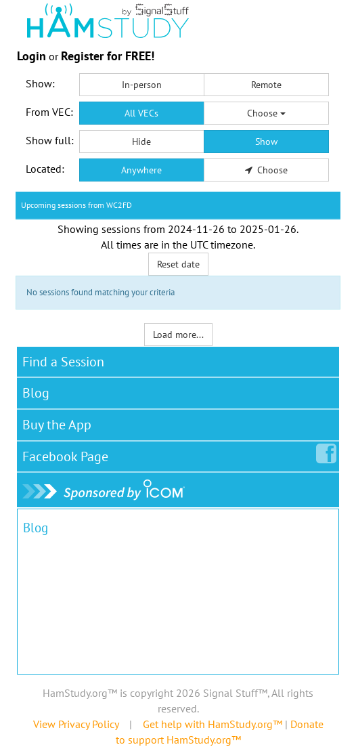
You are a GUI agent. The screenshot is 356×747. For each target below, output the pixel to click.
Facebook (68, 454)
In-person (142, 85)
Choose (266, 113)
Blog (35, 393)
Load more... (178, 334)
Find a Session (63, 361)
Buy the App (56, 424)
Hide (141, 141)
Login (31, 56)
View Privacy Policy (75, 724)
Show (266, 141)
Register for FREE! (107, 56)
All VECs (141, 113)
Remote (266, 85)
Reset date (178, 264)
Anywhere (141, 170)
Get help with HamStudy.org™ (212, 724)
